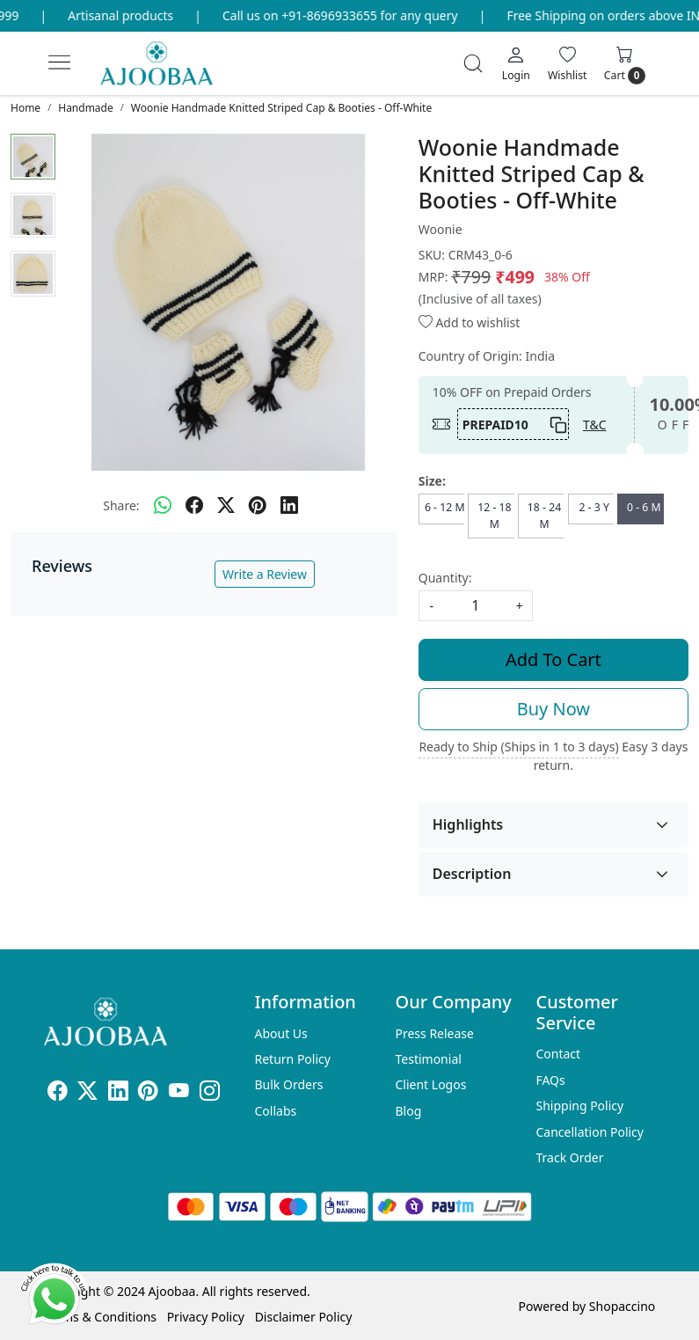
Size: (432, 480)
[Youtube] (179, 1093)
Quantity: (445, 577)
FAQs (549, 1080)
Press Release (434, 1033)
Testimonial (428, 1059)
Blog (408, 1110)
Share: (121, 505)
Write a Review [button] (264, 574)
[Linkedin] (118, 1093)
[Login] (516, 63)
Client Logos (430, 1084)
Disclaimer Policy (304, 1316)
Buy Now (553, 709)
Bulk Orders (289, 1084)
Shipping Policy (579, 1105)
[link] (473, 63)
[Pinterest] (148, 1093)
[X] (87, 1093)
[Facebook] (57, 1093)
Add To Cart (553, 659)
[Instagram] (209, 1093)
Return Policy (293, 1059)
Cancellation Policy (589, 1132)
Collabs (276, 1110)
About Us (281, 1033)
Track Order (569, 1157)
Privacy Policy (205, 1316)
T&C (595, 424)
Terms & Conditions (100, 1316)
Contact (557, 1053)
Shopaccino (622, 1306)
